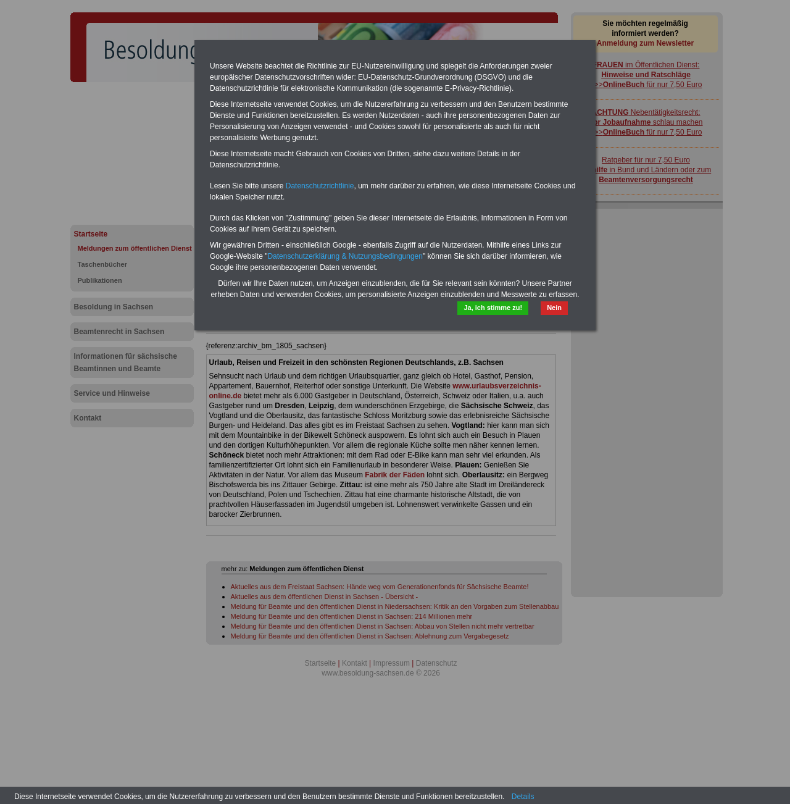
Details (523, 796)
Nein (554, 307)
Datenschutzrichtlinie (320, 186)
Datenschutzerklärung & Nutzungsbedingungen (345, 256)
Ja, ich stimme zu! (493, 307)
